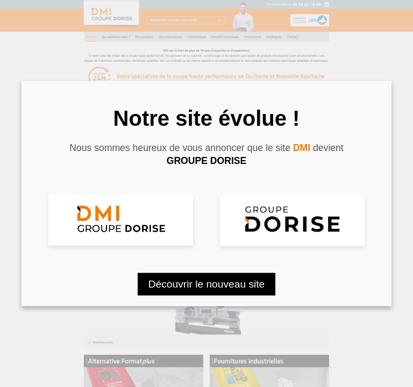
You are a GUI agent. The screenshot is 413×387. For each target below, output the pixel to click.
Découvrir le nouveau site (206, 283)
